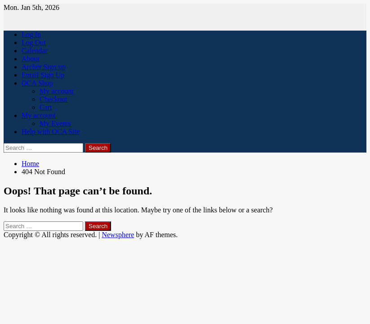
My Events (55, 123)
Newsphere (118, 234)
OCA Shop (37, 83)
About (31, 59)
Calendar (35, 50)
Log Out (34, 42)
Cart (46, 107)
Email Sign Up (43, 75)
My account (57, 91)
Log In (31, 34)
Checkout (53, 99)
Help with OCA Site (51, 131)
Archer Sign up (44, 67)
